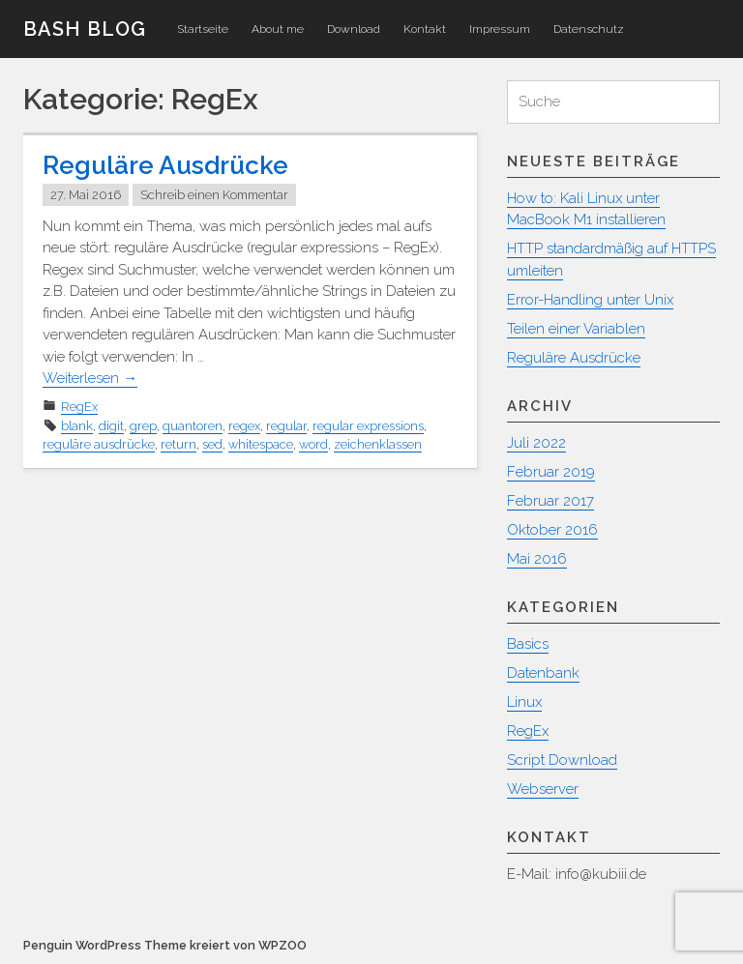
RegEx (79, 406)
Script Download (562, 760)
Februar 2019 (551, 472)
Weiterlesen (90, 378)
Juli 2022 (536, 443)
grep (143, 426)
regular (286, 426)
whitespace (260, 444)
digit (111, 426)
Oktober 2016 (552, 530)
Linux (524, 702)
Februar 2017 (550, 501)
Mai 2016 (537, 559)
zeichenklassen (378, 444)
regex (244, 426)
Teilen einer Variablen (576, 328)
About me (278, 29)
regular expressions (368, 426)
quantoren (193, 426)
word (313, 444)
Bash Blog (84, 29)
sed (212, 444)
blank (77, 426)
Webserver (543, 789)
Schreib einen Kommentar (214, 195)
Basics (528, 644)
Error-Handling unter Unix (590, 299)
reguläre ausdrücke (99, 444)
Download (353, 29)
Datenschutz (588, 29)
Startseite (202, 29)
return (178, 444)
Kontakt (424, 29)
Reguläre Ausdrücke (165, 165)
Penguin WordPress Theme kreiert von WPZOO (165, 945)
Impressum (499, 29)
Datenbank (543, 673)
